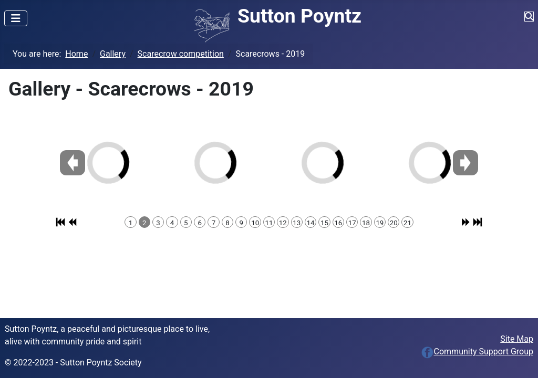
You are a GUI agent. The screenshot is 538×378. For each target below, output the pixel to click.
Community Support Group (477, 351)
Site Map (516, 339)
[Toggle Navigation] (15, 18)
